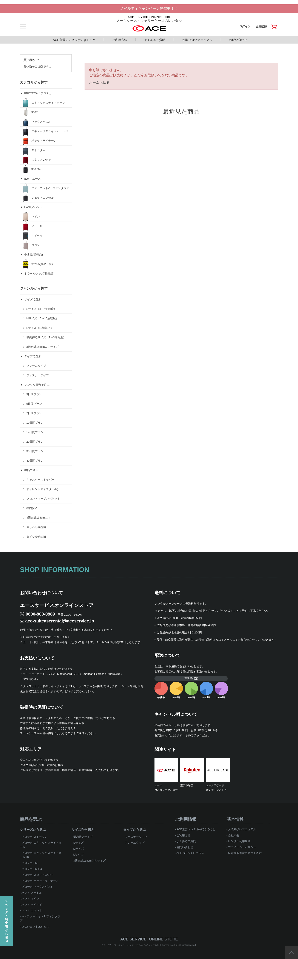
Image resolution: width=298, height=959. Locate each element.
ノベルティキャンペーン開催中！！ (149, 8)
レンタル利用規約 (239, 841)
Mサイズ (78, 848)
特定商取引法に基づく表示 (245, 853)
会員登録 (261, 26)
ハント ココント (32, 910)
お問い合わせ (238, 40)
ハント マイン (30, 898)
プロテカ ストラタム (35, 836)
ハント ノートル (32, 892)
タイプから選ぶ (134, 829)
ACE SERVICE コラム (190, 853)
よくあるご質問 (154, 40)
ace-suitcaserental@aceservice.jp (59, 621)
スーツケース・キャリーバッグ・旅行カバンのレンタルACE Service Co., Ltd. (141, 945)
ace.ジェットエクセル (35, 926)
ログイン (244, 26)
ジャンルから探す (34, 288)
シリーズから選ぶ (33, 829)
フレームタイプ (134, 842)
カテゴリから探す (34, 82)
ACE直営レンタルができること (74, 40)
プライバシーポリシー (242, 847)
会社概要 (233, 835)
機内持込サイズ (83, 836)
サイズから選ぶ (83, 829)
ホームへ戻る (99, 82)
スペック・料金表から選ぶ (6, 921)
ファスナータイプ (136, 836)
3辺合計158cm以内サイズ (89, 860)
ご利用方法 (119, 40)
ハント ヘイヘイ (32, 904)
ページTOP (291, 952)
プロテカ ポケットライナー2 (39, 880)
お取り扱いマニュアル (197, 40)
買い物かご (31, 60)
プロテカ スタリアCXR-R (38, 874)
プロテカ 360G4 (32, 869)
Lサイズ (78, 854)
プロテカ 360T (31, 863)
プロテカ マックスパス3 (37, 886)
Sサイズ (78, 842)
